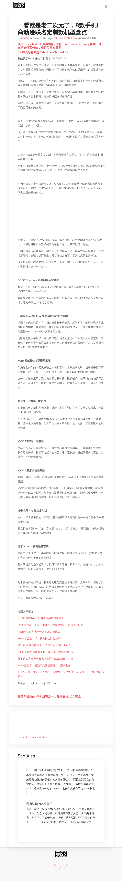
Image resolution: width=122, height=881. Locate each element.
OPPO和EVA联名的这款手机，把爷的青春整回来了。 (61, 770)
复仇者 (74, 38)
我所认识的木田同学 (39, 804)
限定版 (67, 38)
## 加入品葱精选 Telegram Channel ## (43, 52)
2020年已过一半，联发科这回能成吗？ (40, 638)
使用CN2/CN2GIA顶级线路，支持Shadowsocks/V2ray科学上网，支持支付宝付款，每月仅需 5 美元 (61, 45)
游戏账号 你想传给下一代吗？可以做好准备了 (44, 645)
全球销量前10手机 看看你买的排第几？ (41, 618)
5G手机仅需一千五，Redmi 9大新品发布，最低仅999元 (50, 625)
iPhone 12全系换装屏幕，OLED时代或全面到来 (45, 651)
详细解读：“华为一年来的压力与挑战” (39, 631)
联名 (61, 38)
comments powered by (33, 737)
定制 (56, 38)
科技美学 (25, 38)
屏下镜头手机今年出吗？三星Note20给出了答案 (46, 658)
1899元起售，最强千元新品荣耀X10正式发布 (44, 665)
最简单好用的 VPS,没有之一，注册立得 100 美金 (49, 696)
